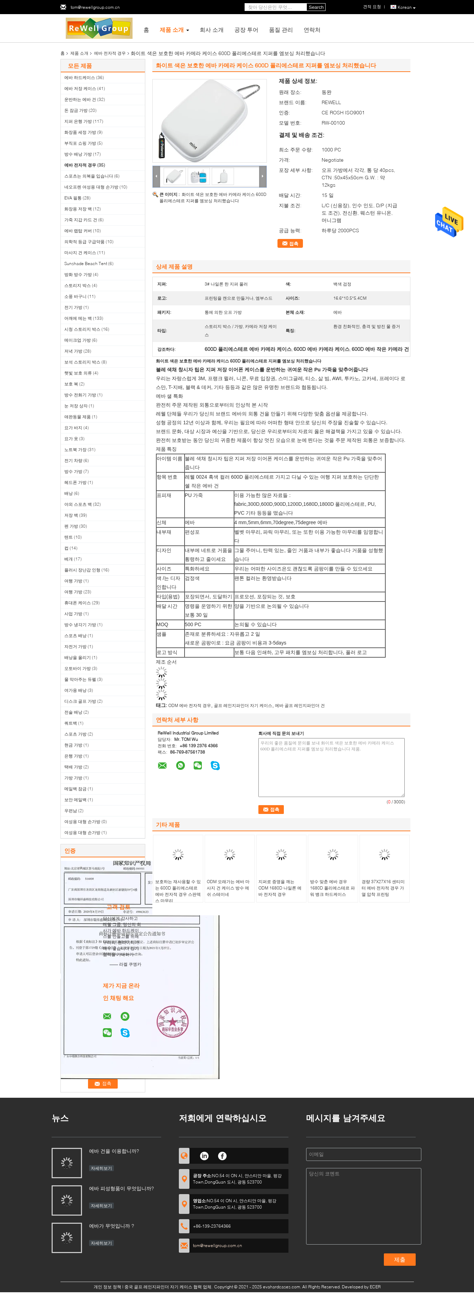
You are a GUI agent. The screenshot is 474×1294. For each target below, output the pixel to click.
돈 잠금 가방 (76, 110)
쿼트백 (70, 723)
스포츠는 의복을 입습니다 (88, 176)
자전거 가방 (75, 646)
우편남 (70, 810)
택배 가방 (73, 766)
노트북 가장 (75, 449)
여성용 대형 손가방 (82, 821)
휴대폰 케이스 (77, 602)
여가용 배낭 (75, 690)
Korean (407, 7)
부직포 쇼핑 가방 (80, 143)
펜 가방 (71, 526)
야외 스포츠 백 (78, 504)
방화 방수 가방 (78, 274)
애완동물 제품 (77, 416)
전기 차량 (73, 460)
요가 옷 (71, 438)
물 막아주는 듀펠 (80, 679)
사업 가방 (73, 613)
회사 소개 (212, 29)
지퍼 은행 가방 (78, 121)
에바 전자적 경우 (110, 53)
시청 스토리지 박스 (82, 329)
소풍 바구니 (75, 296)
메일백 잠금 (75, 788)
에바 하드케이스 (79, 77)
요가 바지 (73, 427)
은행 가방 (73, 756)
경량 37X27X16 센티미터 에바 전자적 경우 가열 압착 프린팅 (383, 888)
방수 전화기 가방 (80, 394)
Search (316, 7)
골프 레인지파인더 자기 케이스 (243, 705)
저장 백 (71, 515)
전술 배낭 (73, 712)
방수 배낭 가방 (78, 154)
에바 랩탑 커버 (78, 230)
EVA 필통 (73, 197)
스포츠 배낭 (75, 635)
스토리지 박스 (77, 285)
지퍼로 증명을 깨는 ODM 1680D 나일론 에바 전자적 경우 (280, 888)
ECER (375, 1286)
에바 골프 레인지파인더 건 (300, 705)
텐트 (68, 537)
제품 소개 (172, 29)
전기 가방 (73, 307)
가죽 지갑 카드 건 (80, 219)
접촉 (293, 243)
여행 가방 (73, 580)
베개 (68, 559)
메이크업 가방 (77, 340)
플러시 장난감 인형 (82, 570)
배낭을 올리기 (77, 657)
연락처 (312, 29)
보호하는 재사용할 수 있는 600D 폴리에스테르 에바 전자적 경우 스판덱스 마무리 (178, 891)
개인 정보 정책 (107, 1286)
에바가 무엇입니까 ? (111, 1226)
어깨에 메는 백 (78, 318)
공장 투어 (246, 29)
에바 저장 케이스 (80, 88)
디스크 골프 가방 (80, 701)
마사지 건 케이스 (80, 252)
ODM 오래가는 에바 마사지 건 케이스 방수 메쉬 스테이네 (228, 888)
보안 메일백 (75, 799)
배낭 (68, 493)
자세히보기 (101, 1168)
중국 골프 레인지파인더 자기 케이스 (158, 1286)
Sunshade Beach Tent (85, 263)
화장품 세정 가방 (80, 132)
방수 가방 (73, 471)
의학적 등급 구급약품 (84, 241)
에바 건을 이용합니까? (114, 1151)
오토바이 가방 (77, 668)
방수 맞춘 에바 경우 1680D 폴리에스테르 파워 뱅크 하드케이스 (332, 888)
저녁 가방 (73, 351)
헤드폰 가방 (75, 482)
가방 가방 (73, 777)
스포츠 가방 (75, 734)
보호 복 (71, 384)
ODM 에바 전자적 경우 (189, 705)
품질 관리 (281, 29)
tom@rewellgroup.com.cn (95, 7)
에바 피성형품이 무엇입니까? (121, 1188)
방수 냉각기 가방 (80, 624)
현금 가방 (73, 745)
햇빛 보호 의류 (78, 373)
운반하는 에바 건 (80, 99)
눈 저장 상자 (76, 405)
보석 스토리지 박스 (82, 362)
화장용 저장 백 (78, 208)
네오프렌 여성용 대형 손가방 (91, 187)
